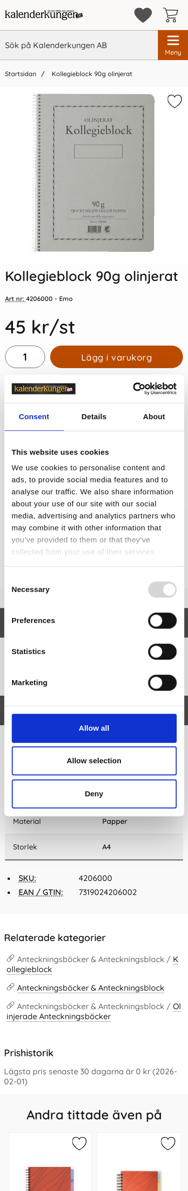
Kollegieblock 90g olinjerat (91, 74)
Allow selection (94, 760)
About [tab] (154, 416)
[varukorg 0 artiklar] (173, 15)
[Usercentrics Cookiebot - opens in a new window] (133, 388)
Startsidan (20, 74)
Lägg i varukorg (116, 357)
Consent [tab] (34, 416)
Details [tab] (94, 416)
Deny (94, 793)
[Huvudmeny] (173, 45)
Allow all (94, 728)
